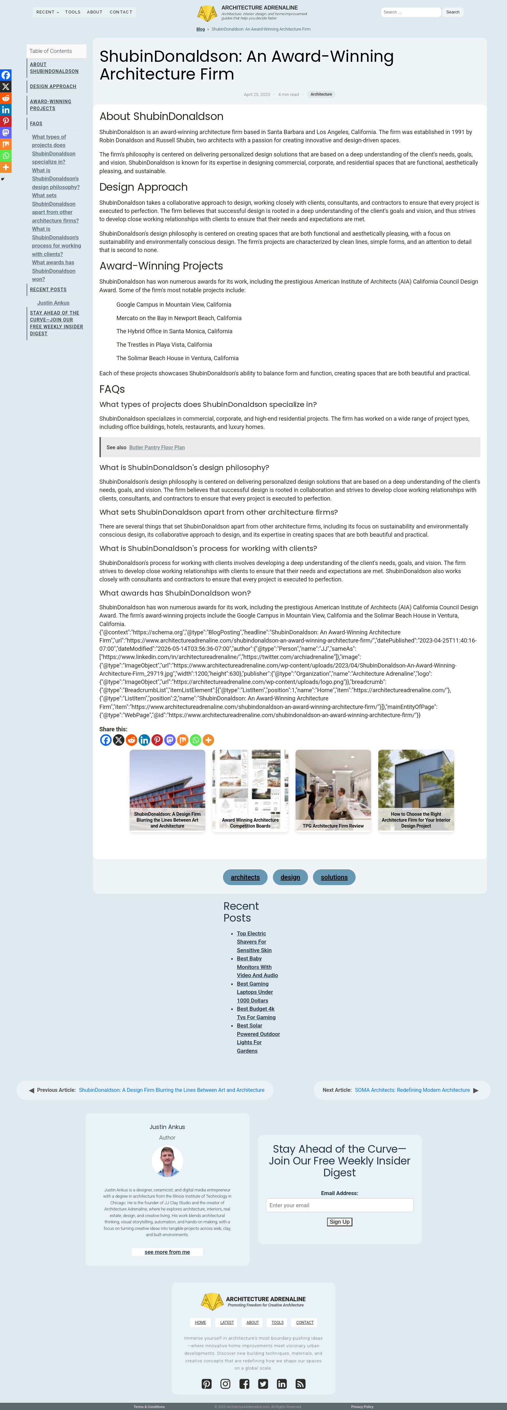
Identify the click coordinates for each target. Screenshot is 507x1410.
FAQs (36, 123)
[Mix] (182, 740)
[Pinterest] (157, 740)
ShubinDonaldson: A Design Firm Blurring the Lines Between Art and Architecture (167, 820)
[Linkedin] (144, 740)
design (290, 877)
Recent (45, 12)
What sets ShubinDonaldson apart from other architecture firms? (55, 208)
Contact (121, 12)
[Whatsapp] (195, 740)
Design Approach (53, 86)
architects (245, 877)
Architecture (321, 94)
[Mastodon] (170, 740)
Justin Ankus (53, 302)
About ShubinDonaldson (54, 68)
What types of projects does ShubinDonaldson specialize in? (54, 149)
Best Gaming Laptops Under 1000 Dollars (255, 992)
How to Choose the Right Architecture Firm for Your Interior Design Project (416, 820)
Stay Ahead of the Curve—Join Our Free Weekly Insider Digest (56, 323)
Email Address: (339, 1193)
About (95, 12)
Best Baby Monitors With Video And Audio (257, 966)
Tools (73, 12)
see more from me (167, 1252)
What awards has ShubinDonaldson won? (54, 270)
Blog (200, 29)
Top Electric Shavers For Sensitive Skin (254, 941)
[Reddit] (131, 740)
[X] (118, 740)
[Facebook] (106, 740)
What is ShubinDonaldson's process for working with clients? (56, 241)
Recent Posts (48, 289)
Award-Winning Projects (50, 105)
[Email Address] (340, 1205)
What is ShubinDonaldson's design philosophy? (55, 178)
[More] (208, 740)
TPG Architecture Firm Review (333, 826)
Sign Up (339, 1222)
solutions (334, 877)
